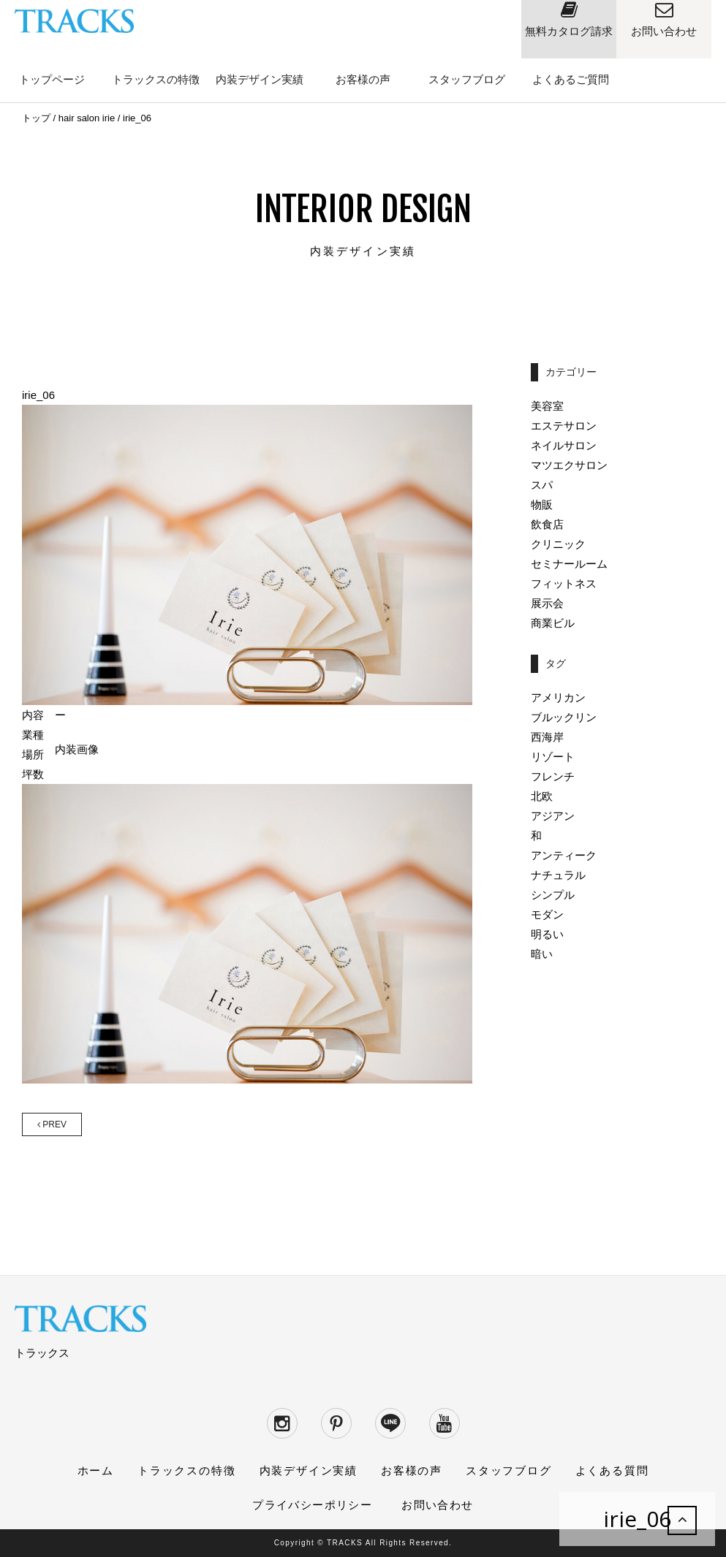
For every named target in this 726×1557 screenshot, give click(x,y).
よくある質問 (612, 1470)
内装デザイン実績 (259, 79)
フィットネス (564, 583)
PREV (52, 1124)
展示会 (547, 603)
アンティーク (564, 855)
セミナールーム (569, 563)
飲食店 (547, 524)
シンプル (553, 894)
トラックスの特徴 (156, 79)
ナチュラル (558, 875)
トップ (36, 118)
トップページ (52, 79)
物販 (542, 504)
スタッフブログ (466, 79)
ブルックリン (564, 717)
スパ (542, 485)
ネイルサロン (564, 445)
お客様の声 (363, 79)
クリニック (558, 544)
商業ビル (553, 623)
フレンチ (553, 776)
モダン (547, 914)
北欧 (542, 796)
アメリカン (558, 697)
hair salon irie (86, 118)
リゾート (553, 756)
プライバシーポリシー (312, 1505)
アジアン (553, 816)
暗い (542, 954)
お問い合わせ (437, 1505)
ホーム (95, 1470)
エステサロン (564, 425)
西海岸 (547, 737)
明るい (547, 934)
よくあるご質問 (570, 79)
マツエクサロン (569, 465)
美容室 (547, 406)
